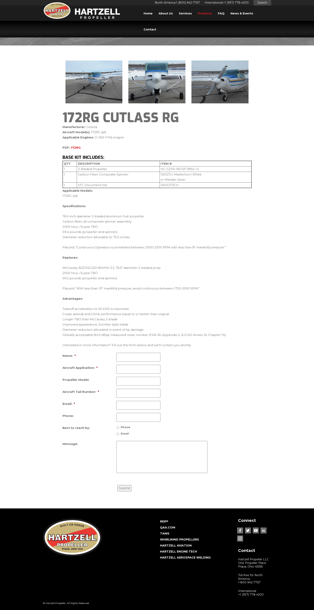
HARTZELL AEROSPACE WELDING (185, 557)
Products (205, 13)
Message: (70, 444)
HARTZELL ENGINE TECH (178, 551)
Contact (150, 29)
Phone (125, 427)
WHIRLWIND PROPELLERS (179, 539)
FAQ (221, 13)
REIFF (164, 521)
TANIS (164, 533)
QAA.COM (167, 527)
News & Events (241, 13)
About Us (166, 13)
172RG (76, 147)
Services (185, 13)
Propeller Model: (75, 380)
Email (125, 433)
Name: (69, 356)
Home (148, 13)
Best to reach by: (76, 428)
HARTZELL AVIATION (176, 545)
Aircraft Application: (80, 368)
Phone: (68, 416)
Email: (68, 404)
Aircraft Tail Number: (80, 392)
